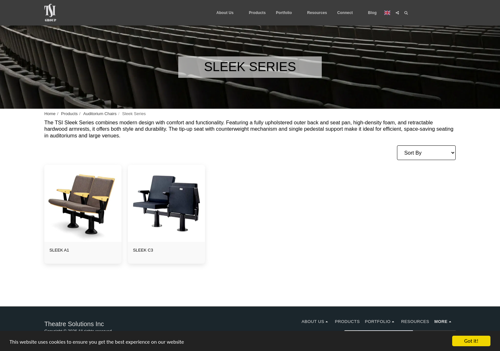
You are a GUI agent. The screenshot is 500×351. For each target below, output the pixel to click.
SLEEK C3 (143, 250)
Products (69, 113)
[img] (82, 203)
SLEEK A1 (59, 250)
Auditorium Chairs (100, 113)
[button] (227, 13)
